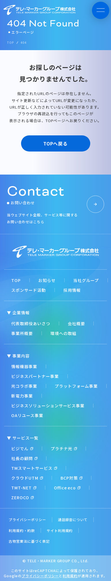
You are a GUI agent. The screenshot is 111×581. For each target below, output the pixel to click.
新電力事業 (22, 396)
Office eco (67, 488)
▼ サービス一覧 (22, 438)
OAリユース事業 (27, 415)
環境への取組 (63, 333)
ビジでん (22, 448)
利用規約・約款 (22, 530)
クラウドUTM (27, 478)
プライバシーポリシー (27, 519)
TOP (16, 280)
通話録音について (73, 519)
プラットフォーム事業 (76, 386)
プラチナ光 (64, 448)
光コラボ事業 (24, 386)
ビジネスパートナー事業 (35, 376)
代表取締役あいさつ (30, 323)
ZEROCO (22, 497)
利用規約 (70, 575)
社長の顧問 (24, 458)
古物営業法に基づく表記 (29, 541)
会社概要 (76, 323)
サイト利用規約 (60, 530)
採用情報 (72, 290)
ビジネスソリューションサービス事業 (47, 406)
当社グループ (86, 280)
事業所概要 (22, 333)
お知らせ (47, 280)
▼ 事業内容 (18, 356)
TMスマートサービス (34, 468)
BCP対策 (71, 478)
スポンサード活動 (28, 290)
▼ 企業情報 (18, 312)
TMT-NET (23, 488)
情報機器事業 (24, 366)
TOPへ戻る (55, 143)
